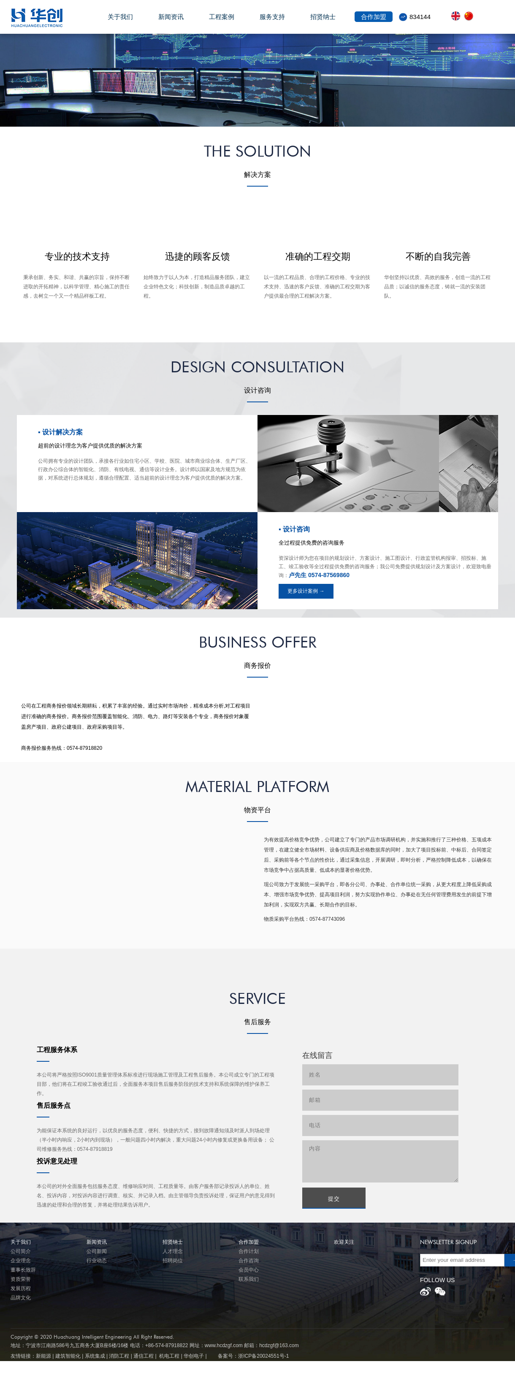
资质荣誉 (21, 1279)
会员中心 (249, 1269)
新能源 (43, 1356)
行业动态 (97, 1260)
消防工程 (119, 1356)
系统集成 (95, 1356)
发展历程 (21, 1288)
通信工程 (143, 1356)
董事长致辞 (23, 1269)
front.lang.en (457, 16)
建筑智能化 (68, 1356)
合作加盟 (373, 21)
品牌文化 (21, 1297)
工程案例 (221, 21)
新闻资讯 (171, 21)
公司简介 (21, 1251)
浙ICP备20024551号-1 (263, 1356)
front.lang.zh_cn (470, 16)
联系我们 (249, 1279)
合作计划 (249, 1251)
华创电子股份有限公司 (45, 17)
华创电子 (194, 1356)
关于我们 (120, 21)
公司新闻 (97, 1251)
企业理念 (21, 1260)
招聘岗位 (173, 1260)
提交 (334, 1199)
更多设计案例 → (305, 591)
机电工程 (169, 1356)
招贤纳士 (323, 21)
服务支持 (272, 21)
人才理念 (173, 1251)
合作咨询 (249, 1260)
